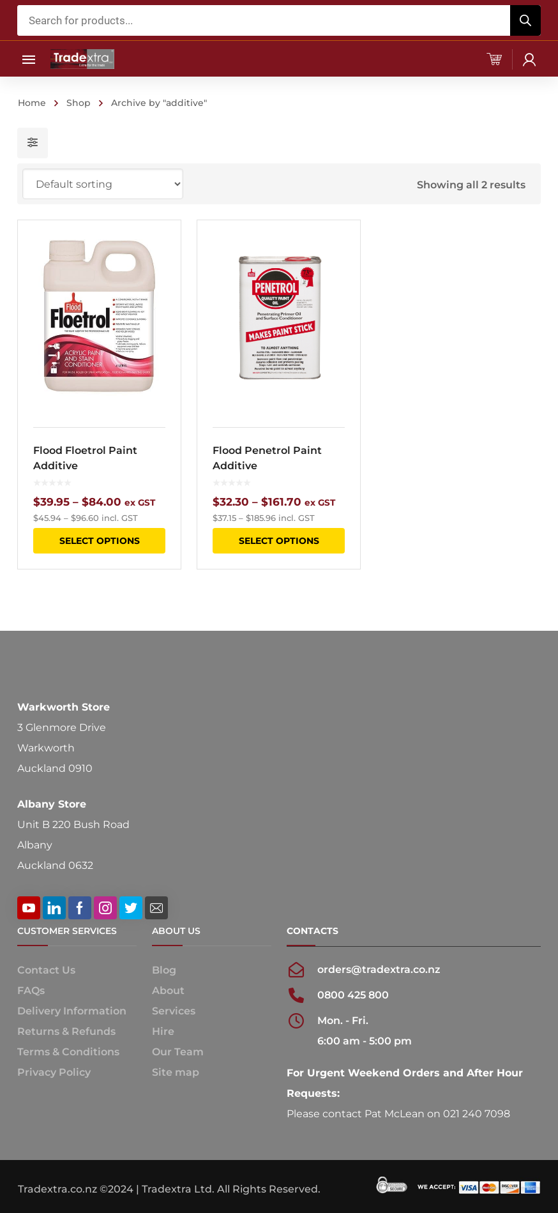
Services (173, 1011)
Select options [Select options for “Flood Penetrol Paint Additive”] (278, 540)
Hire (163, 1031)
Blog (164, 970)
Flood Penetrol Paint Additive (267, 458)
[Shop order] (102, 184)
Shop (78, 103)
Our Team (178, 1052)
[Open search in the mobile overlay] (278, 20)
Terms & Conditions (68, 1052)
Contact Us (46, 970)
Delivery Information (71, 1011)
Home (32, 103)
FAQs (31, 990)
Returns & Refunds (66, 1031)
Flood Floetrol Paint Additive (85, 458)
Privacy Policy (54, 1072)
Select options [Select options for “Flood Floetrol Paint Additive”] (99, 540)
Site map (175, 1072)
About (168, 990)
